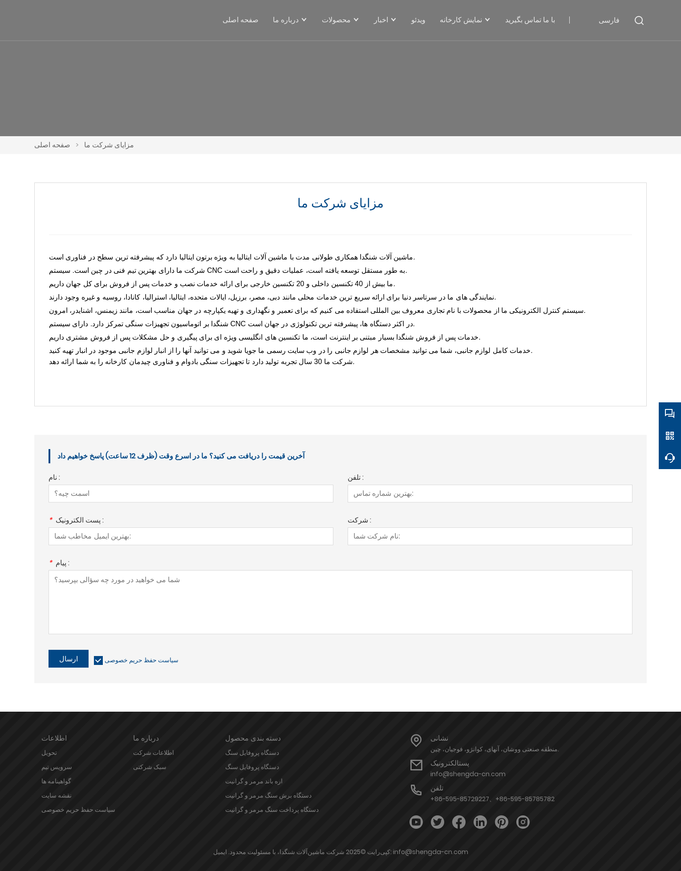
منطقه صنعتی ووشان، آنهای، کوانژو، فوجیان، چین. (494, 749)
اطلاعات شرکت (153, 752)
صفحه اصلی (52, 145)
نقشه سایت (56, 795)
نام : (54, 478)
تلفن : (356, 478)
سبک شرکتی (149, 766)
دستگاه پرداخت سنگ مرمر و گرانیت (272, 809)
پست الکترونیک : (76, 521)
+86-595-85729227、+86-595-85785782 (492, 798)
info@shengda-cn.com (468, 774)
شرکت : (359, 521)
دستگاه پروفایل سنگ (252, 752)
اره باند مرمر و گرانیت (254, 781)
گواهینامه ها (56, 781)
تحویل (49, 752)
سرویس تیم (56, 766)
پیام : (59, 563)
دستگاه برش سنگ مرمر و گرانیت (268, 795)
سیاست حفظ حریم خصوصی (141, 660)
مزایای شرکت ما (109, 145)
